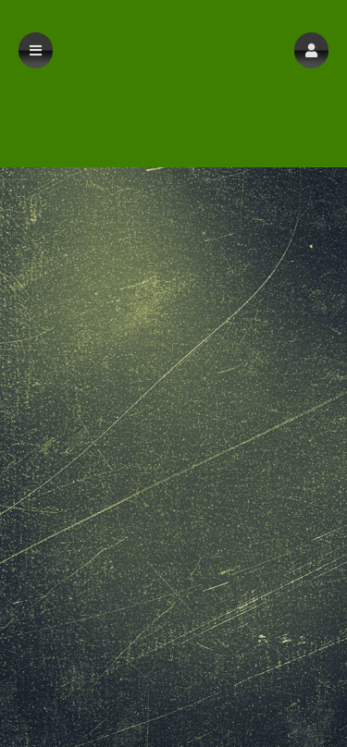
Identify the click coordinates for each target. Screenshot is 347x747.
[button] (311, 50)
